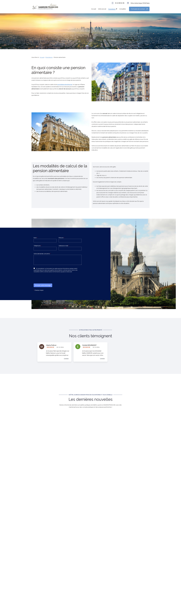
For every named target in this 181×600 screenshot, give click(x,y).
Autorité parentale (89, 466)
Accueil (93, 9)
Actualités (122, 9)
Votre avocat (102, 9)
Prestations (112, 9)
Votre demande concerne (42, 254)
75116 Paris (140, 3)
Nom (35, 238)
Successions (101, 466)
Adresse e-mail (64, 246)
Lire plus (66, 358)
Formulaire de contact (139, 9)
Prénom (61, 238)
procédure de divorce (65, 84)
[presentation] (47, 281)
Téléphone (37, 246)
